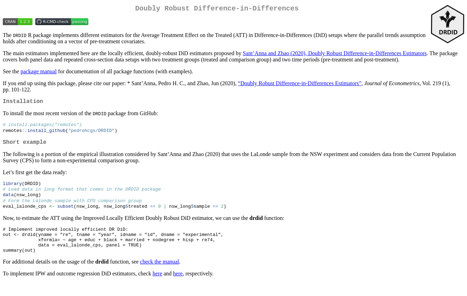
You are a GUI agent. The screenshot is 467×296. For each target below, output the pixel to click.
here (157, 287)
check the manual (159, 275)
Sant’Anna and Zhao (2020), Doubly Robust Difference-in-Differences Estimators (334, 55)
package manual (39, 73)
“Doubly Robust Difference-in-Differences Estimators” (300, 85)
